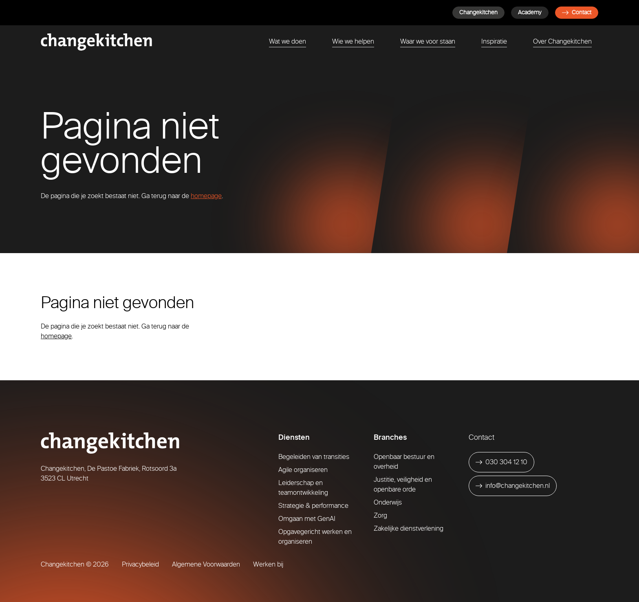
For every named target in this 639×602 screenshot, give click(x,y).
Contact (576, 12)
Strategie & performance (313, 505)
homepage (206, 196)
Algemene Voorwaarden (206, 564)
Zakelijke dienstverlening (408, 528)
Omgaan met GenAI (306, 519)
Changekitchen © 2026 (75, 564)
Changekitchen (478, 12)
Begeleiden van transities (313, 457)
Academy (530, 12)
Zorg (380, 515)
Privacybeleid (140, 564)
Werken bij (268, 564)
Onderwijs (388, 502)
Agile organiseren (303, 470)
